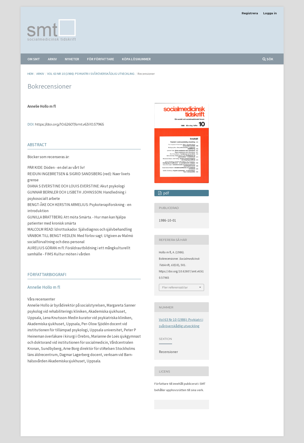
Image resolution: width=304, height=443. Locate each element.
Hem (30, 74)
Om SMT (33, 59)
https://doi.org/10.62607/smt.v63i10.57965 (69, 124)
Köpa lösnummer (136, 59)
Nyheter (72, 59)
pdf (166, 193)
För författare (100, 59)
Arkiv (52, 59)
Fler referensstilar (175, 287)
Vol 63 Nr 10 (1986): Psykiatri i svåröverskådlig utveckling (90, 74)
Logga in (270, 13)
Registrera (250, 13)
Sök (268, 59)
